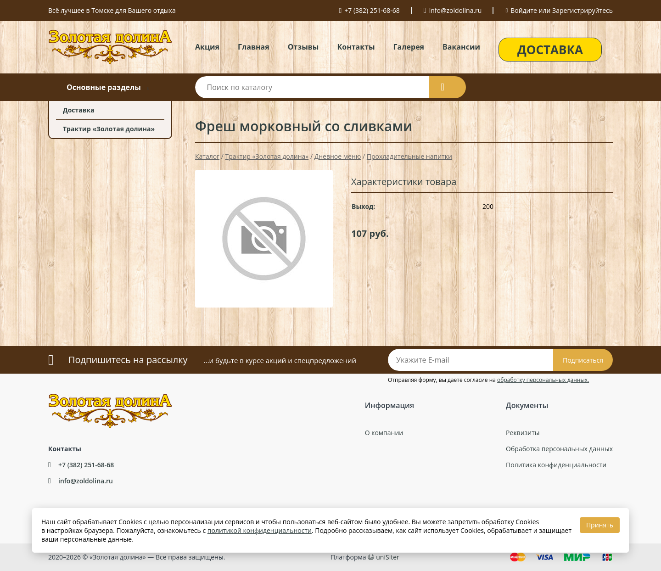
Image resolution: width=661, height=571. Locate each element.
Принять (599, 525)
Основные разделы (104, 87)
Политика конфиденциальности (556, 464)
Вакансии (461, 47)
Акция (207, 47)
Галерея (408, 47)
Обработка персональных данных (559, 448)
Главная (253, 47)
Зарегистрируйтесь (582, 10)
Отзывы (303, 47)
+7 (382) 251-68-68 (372, 10)
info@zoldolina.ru (455, 10)
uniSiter (387, 557)
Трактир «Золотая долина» (109, 128)
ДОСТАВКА (550, 49)
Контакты (356, 47)
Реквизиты (522, 432)
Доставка (79, 110)
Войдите (523, 10)
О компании (384, 432)
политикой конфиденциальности (259, 530)
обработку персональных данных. (543, 380)
